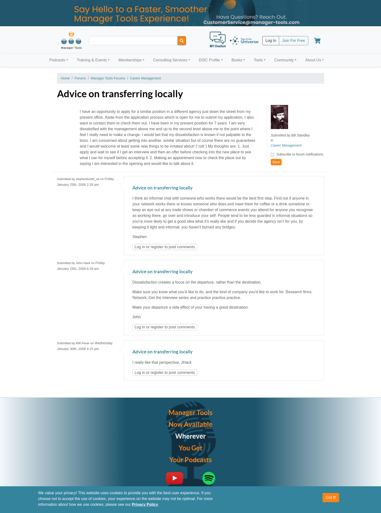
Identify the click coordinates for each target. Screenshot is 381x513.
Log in (140, 247)
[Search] (182, 40)
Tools (258, 60)
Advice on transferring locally (162, 188)
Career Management (145, 78)
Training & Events (92, 60)
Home (65, 78)
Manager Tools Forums (108, 78)
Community (284, 60)
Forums (80, 78)
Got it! (331, 497)
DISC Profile (209, 60)
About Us (313, 60)
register (157, 247)
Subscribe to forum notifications (299, 154)
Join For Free (293, 41)
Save (276, 162)
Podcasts (57, 60)
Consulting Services (170, 60)
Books (237, 60)
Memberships (130, 60)
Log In (270, 41)
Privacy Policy (145, 504)
